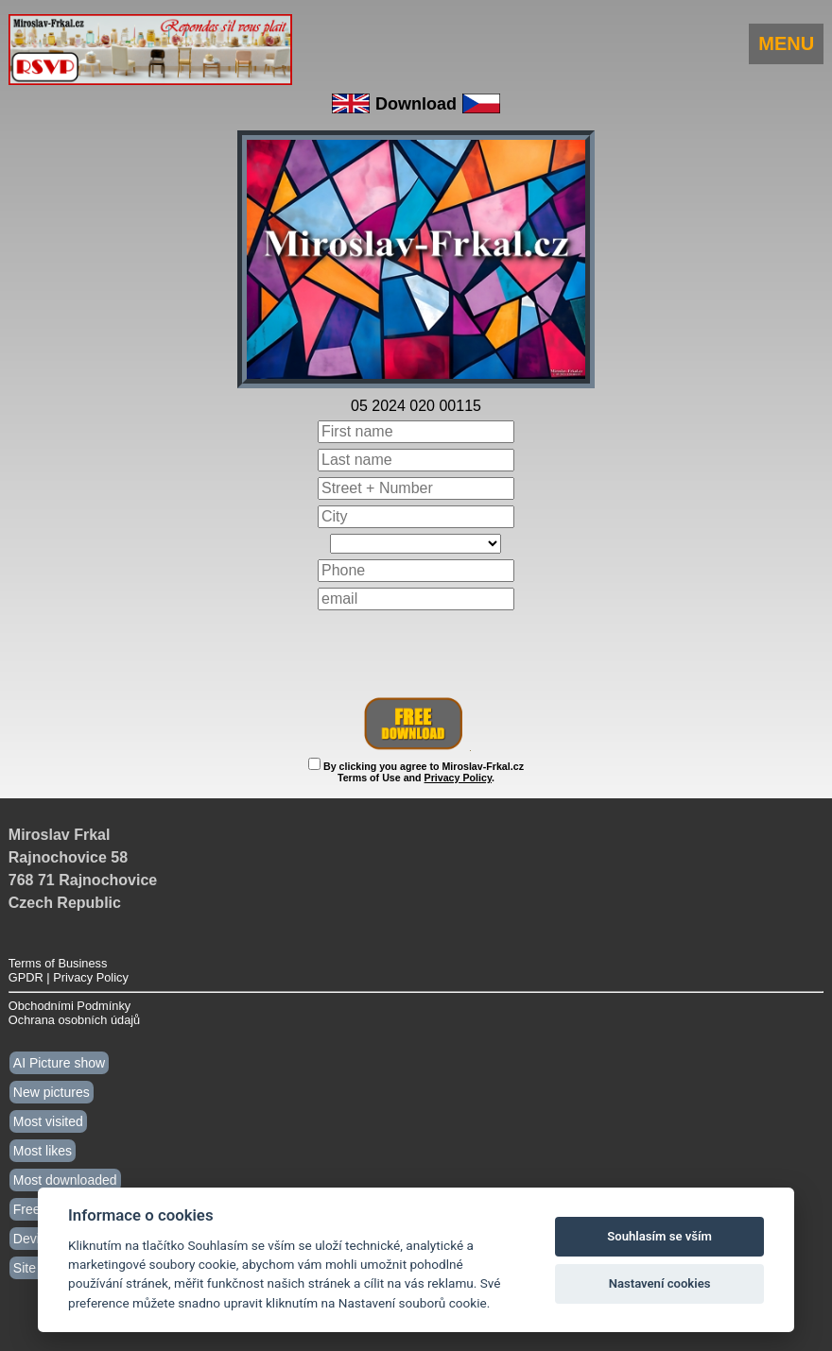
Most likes (42, 1150)
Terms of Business (58, 963)
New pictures (51, 1092)
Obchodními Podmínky (69, 1006)
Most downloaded (65, 1180)
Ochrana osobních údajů (74, 1020)
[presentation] (416, 653)
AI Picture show (59, 1062)
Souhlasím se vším (659, 1236)
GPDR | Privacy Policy (69, 977)
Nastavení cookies (660, 1283)
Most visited (48, 1121)
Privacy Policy (458, 777)
